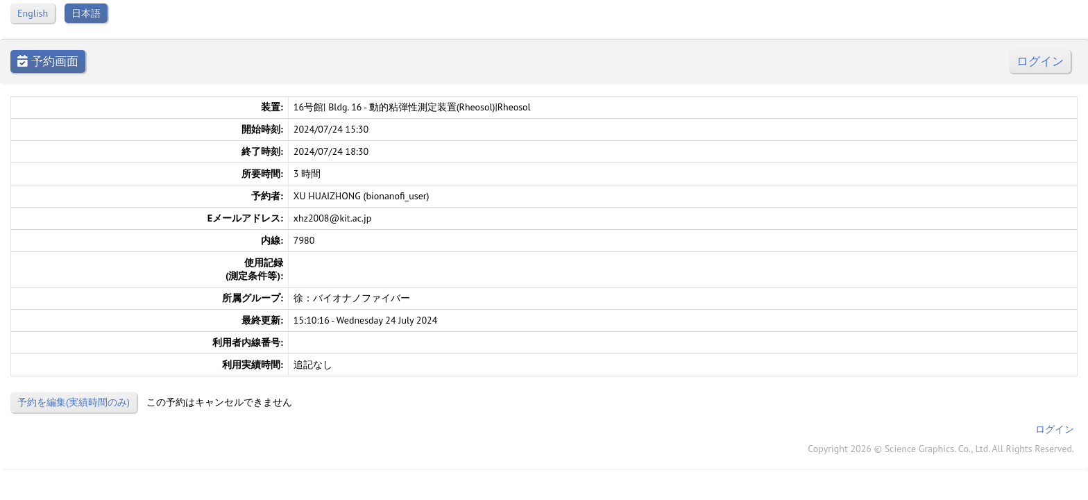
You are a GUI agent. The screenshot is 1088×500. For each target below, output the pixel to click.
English (32, 13)
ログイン (1040, 61)
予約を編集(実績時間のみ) (73, 402)
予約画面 (47, 61)
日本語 (86, 13)
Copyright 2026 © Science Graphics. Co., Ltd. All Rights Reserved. (941, 448)
